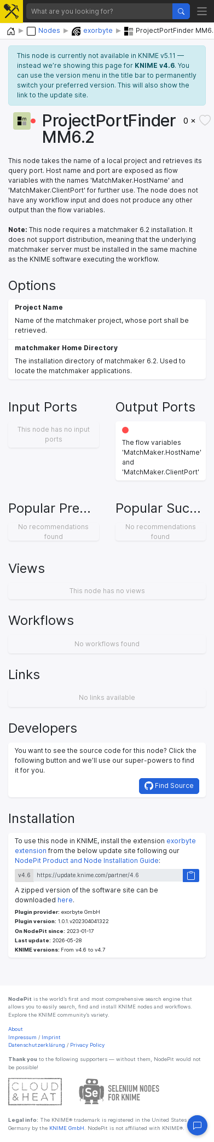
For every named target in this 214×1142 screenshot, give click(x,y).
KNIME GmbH (66, 1128)
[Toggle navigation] (202, 11)
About (15, 1029)
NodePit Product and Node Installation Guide (87, 860)
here (65, 900)
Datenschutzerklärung (36, 1045)
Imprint (51, 1037)
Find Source (169, 785)
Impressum (22, 1037)
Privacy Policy (87, 1045)
